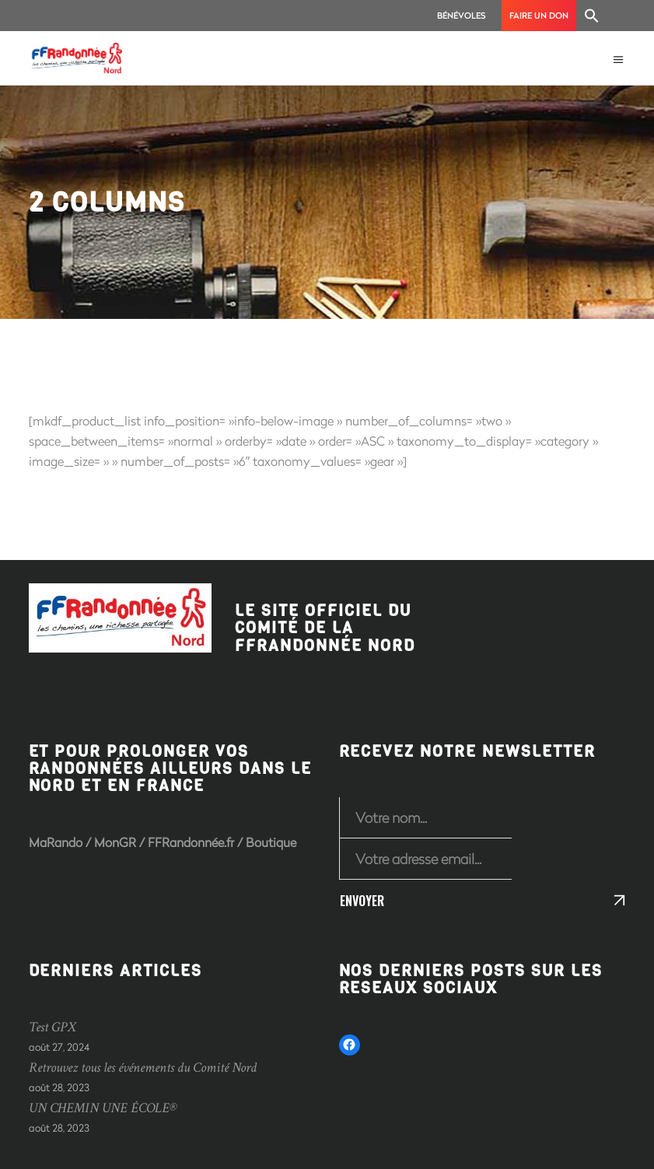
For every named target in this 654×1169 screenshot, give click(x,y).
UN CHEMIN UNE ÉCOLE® (103, 1108)
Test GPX (52, 1027)
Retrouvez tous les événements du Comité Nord (143, 1067)
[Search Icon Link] (591, 15)
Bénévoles (461, 15)
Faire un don (538, 15)
